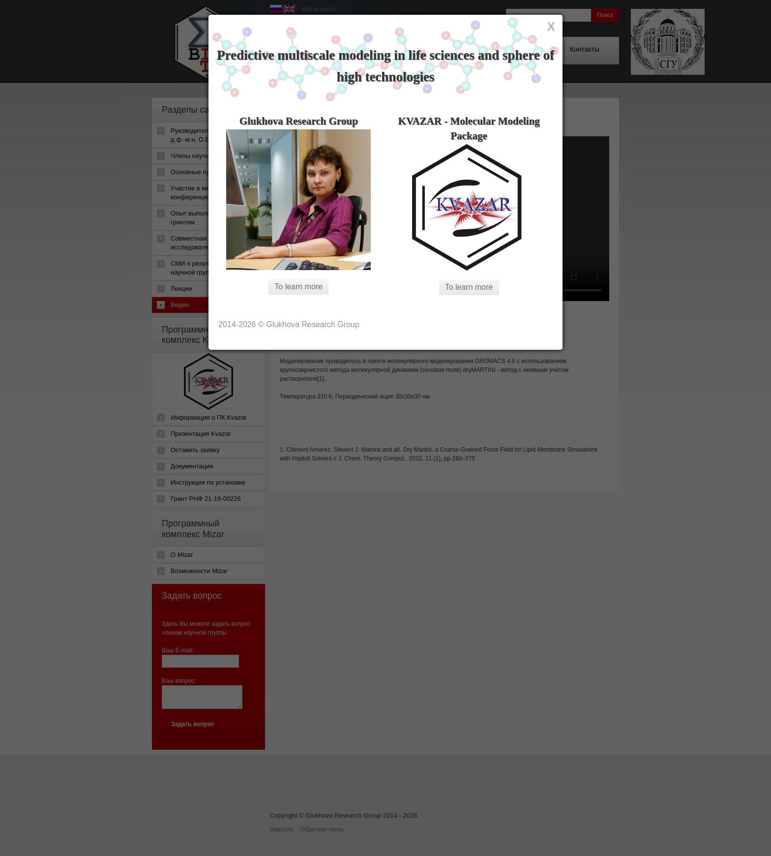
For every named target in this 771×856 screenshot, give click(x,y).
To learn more (298, 286)
